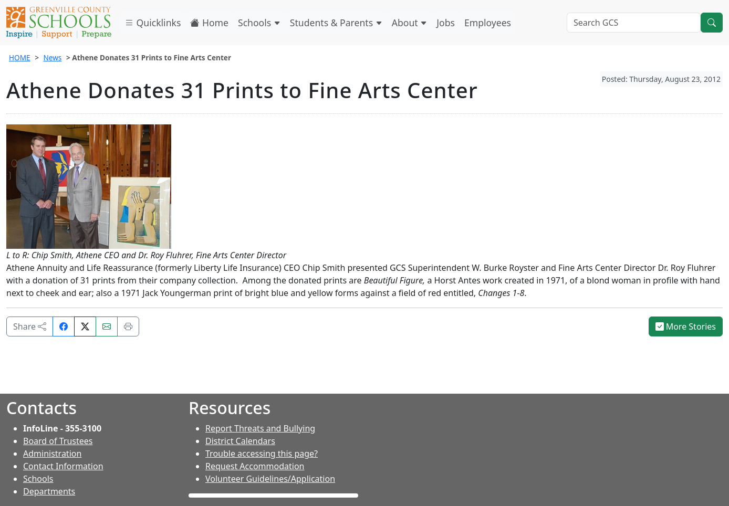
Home (209, 22)
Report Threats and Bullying (260, 428)
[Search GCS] (634, 23)
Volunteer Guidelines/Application (270, 478)
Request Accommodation (254, 466)
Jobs (445, 22)
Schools (259, 22)
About (410, 22)
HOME (19, 57)
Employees (487, 22)
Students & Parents (336, 22)
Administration (52, 453)
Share (29, 326)
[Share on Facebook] (64, 326)
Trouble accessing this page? (261, 453)
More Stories (685, 326)
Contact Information (63, 466)
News (52, 57)
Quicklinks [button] (152, 22)
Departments (49, 491)
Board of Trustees (57, 441)
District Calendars (240, 441)
